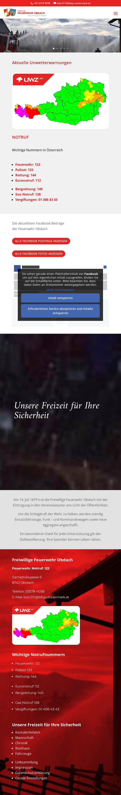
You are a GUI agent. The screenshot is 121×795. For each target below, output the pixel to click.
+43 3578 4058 (41, 3)
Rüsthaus (22, 748)
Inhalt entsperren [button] (60, 298)
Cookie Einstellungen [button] (31, 778)
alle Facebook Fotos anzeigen (38, 254)
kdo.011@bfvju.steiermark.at (46, 597)
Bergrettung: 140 (29, 693)
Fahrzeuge (23, 753)
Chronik (21, 743)
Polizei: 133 (24, 170)
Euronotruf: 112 (27, 686)
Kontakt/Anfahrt (27, 732)
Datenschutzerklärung (32, 773)
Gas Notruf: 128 (27, 703)
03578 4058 (34, 591)
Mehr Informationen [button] (60, 290)
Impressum (24, 767)
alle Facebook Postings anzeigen (41, 241)
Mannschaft (24, 737)
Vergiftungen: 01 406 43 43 (37, 709)
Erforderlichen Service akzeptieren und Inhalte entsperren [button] (60, 311)
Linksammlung (26, 762)
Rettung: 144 (26, 676)
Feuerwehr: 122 (27, 164)
